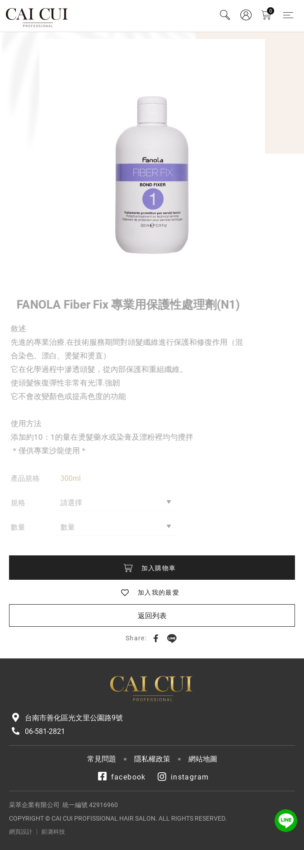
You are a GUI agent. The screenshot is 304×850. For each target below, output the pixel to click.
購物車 (270, 11)
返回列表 (152, 615)
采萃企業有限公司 (37, 15)
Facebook (156, 638)
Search (225, 15)
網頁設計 (21, 831)
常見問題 (101, 759)
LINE (171, 638)
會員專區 (246, 15)
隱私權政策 (152, 759)
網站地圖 (202, 759)
